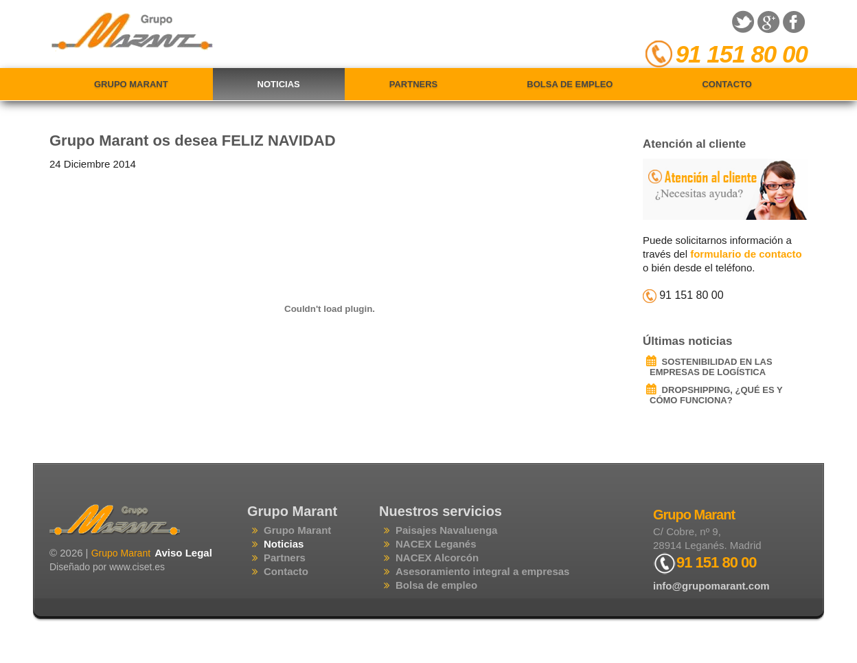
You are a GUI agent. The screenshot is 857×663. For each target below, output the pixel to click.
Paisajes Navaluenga (446, 530)
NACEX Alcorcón (437, 557)
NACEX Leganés (436, 544)
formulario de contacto (746, 254)
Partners (413, 84)
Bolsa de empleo (570, 84)
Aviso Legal (183, 553)
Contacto (726, 84)
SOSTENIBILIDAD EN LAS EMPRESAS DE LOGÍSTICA (711, 367)
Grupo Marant (131, 84)
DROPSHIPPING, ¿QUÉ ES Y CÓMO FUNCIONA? (716, 395)
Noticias (279, 84)
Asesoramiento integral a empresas (482, 571)
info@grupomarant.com (711, 586)
